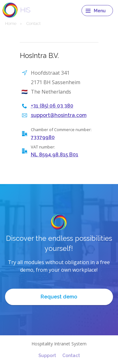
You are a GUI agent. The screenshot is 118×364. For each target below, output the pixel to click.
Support (47, 355)
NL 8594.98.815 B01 (54, 155)
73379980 (43, 137)
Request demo (59, 297)
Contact (71, 355)
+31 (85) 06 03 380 (52, 106)
